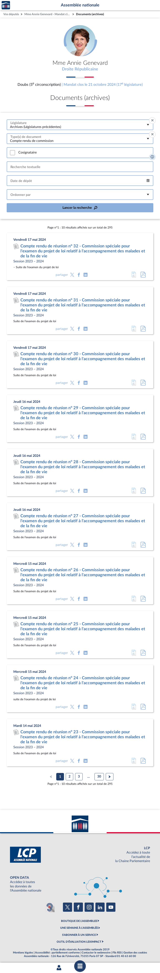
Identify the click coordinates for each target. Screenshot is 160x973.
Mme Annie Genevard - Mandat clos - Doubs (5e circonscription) (47, 14)
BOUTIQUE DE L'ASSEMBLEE (79, 921)
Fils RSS (117, 952)
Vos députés (11, 14)
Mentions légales (23, 952)
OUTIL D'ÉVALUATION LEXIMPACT (79, 942)
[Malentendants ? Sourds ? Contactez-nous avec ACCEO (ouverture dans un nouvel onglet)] (50, 907)
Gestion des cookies (135, 952)
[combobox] (80, 124)
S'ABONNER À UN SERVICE (79, 935)
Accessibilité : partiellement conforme (57, 952)
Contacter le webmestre (96, 952)
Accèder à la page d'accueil (6, 5)
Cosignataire (27, 152)
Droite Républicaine (80, 69)
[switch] (12, 152)
